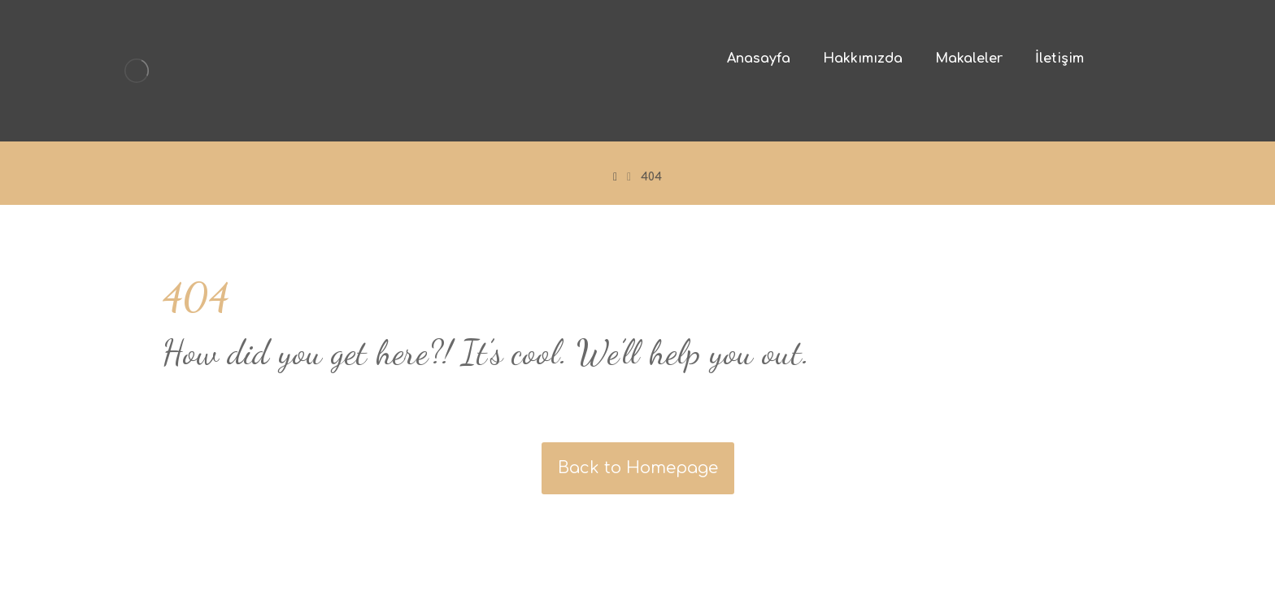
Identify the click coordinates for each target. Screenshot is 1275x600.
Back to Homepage (638, 468)
